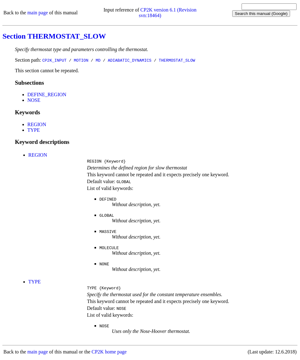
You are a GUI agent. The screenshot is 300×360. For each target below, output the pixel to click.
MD (98, 60)
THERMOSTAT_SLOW (177, 60)
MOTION (81, 60)
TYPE (33, 130)
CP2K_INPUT (54, 60)
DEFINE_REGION (46, 94)
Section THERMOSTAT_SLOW (54, 36)
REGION (36, 124)
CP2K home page (109, 353)
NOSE (33, 100)
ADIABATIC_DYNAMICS (129, 60)
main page (37, 12)
